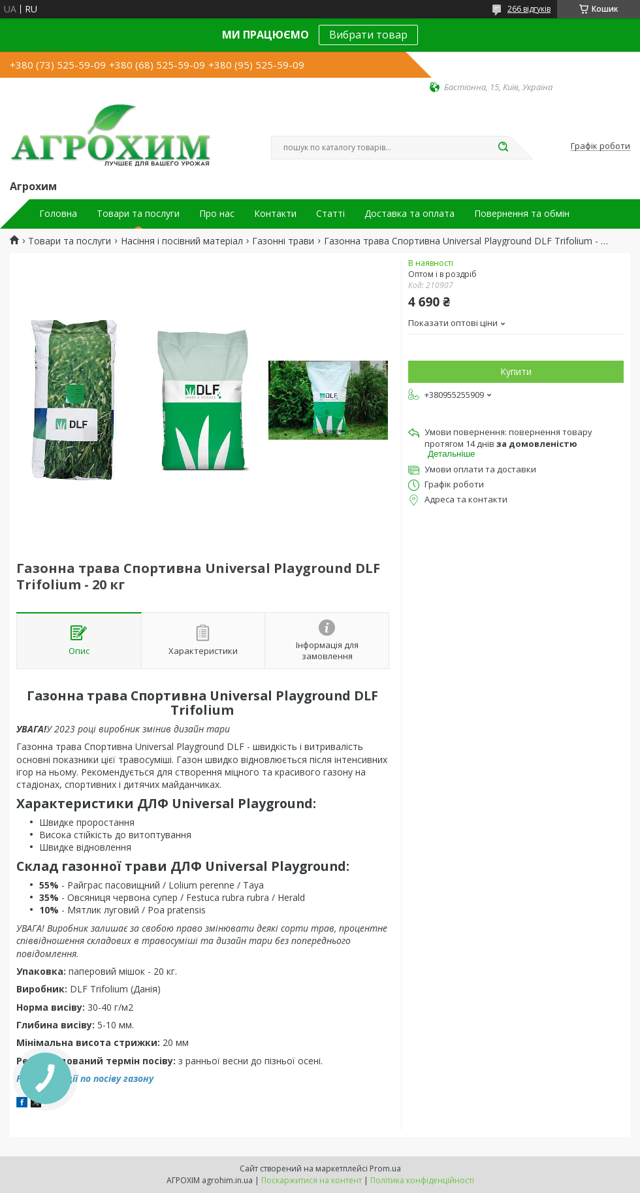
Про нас (216, 213)
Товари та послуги (138, 213)
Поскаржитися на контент (311, 1180)
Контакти (275, 213)
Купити (516, 371)
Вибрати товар (368, 34)
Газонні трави (283, 241)
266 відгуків (529, 8)
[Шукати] (503, 147)
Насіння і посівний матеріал (182, 241)
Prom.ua (385, 1168)
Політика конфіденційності (422, 1180)
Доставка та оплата (409, 213)
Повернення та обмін (521, 213)
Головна (58, 213)
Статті (330, 213)
